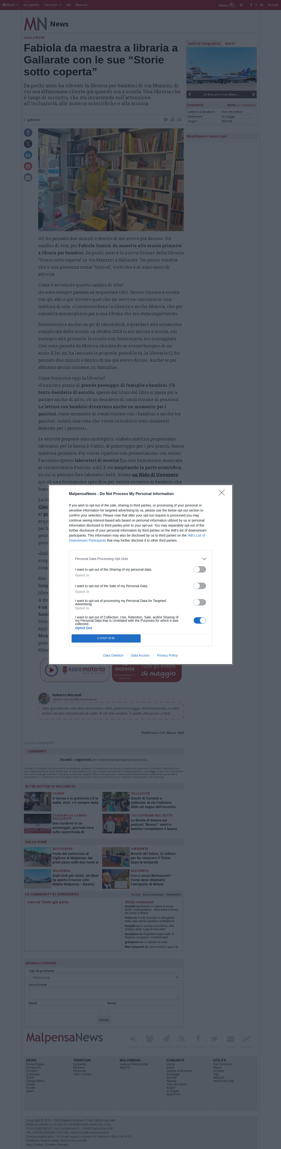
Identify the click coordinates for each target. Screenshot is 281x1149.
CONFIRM (106, 638)
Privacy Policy (167, 655)
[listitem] (140, 558)
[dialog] (141, 574)
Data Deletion (113, 655)
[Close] (223, 494)
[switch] (200, 569)
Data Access (140, 655)
